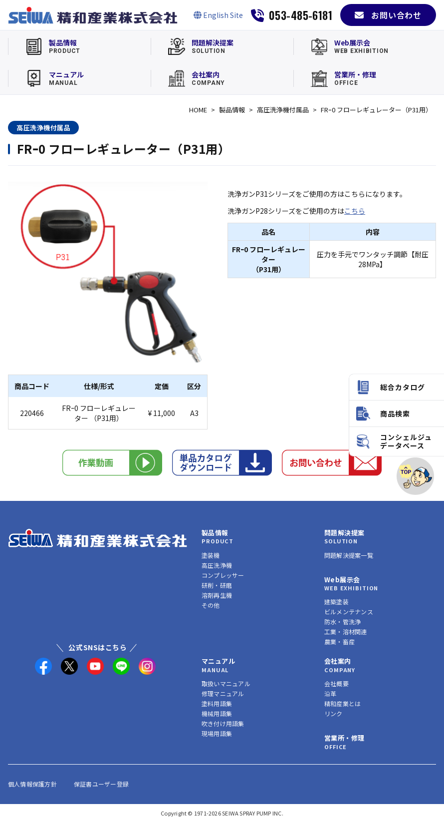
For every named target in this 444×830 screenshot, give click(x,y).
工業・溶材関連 (345, 631)
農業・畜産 (339, 641)
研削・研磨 (217, 585)
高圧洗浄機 (217, 565)
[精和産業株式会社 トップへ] (97, 538)
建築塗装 (336, 601)
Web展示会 (342, 579)
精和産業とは (342, 703)
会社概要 (336, 683)
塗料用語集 (217, 703)
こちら (354, 211)
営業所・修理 (344, 738)
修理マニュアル (223, 693)
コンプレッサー (223, 575)
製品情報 (232, 109)
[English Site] (218, 15)
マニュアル (218, 661)
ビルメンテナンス (348, 611)
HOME (198, 109)
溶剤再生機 (217, 595)
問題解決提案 (344, 532)
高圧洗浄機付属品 (283, 109)
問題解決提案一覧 (348, 555)
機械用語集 (217, 713)
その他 (211, 605)
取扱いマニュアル (226, 683)
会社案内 (337, 661)
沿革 (330, 693)
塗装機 (211, 555)
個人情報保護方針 (32, 784)
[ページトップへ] (415, 476)
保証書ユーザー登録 (101, 784)
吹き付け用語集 (223, 723)
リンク (333, 713)
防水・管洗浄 (342, 621)
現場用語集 (217, 733)
